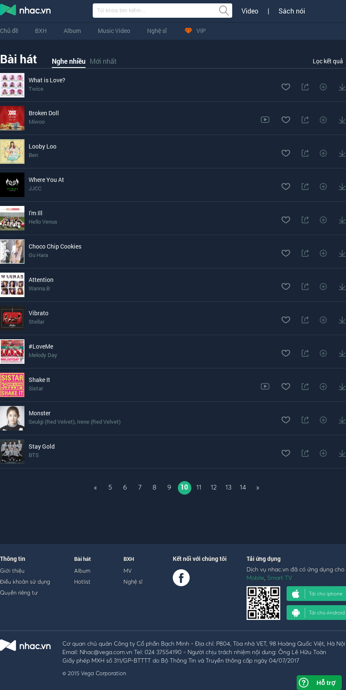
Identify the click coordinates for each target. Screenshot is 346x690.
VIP (195, 30)
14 (243, 487)
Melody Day (43, 355)
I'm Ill (36, 213)
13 (228, 487)
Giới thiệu (12, 570)
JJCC (35, 188)
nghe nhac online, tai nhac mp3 (25, 11)
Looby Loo (42, 146)
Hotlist (82, 581)
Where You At (46, 180)
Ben (33, 155)
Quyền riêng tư (19, 592)
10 (184, 486)
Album (72, 31)
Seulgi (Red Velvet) (52, 421)
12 (214, 487)
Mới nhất (103, 61)
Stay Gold (42, 446)
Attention (41, 280)
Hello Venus (43, 221)
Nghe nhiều (69, 61)
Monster (40, 413)
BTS (34, 455)
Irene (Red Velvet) (99, 421)
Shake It (39, 380)
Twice (36, 88)
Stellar (36, 321)
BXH (41, 31)
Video (249, 11)
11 (198, 487)
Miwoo (37, 121)
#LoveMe (41, 346)
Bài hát (18, 59)
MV (127, 570)
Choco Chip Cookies (55, 246)
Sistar (36, 388)
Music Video (114, 31)
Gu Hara (38, 255)
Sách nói (292, 11)
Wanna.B (39, 288)
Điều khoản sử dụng (25, 581)
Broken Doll (44, 113)
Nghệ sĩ (157, 31)
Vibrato (38, 313)
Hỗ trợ (325, 682)
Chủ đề (9, 31)
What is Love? (47, 80)
